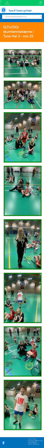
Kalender (40, 2)
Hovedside (7, 3)
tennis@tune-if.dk (37, 440)
